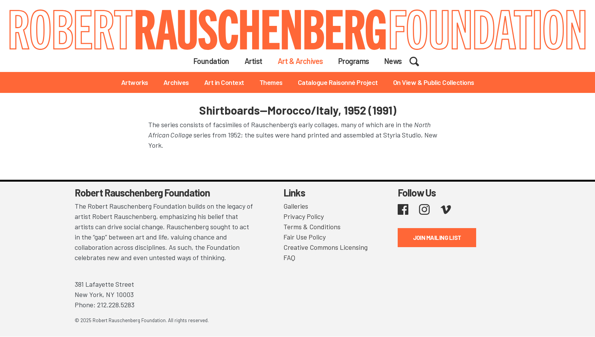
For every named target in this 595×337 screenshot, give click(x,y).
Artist (253, 60)
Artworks (134, 82)
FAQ (289, 257)
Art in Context (224, 82)
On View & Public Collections (433, 82)
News (393, 60)
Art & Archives (300, 60)
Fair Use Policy (304, 237)
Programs (353, 60)
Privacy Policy (303, 216)
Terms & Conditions (312, 226)
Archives (176, 82)
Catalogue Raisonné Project (338, 82)
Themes (271, 82)
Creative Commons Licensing (325, 247)
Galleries (295, 206)
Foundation (211, 60)
